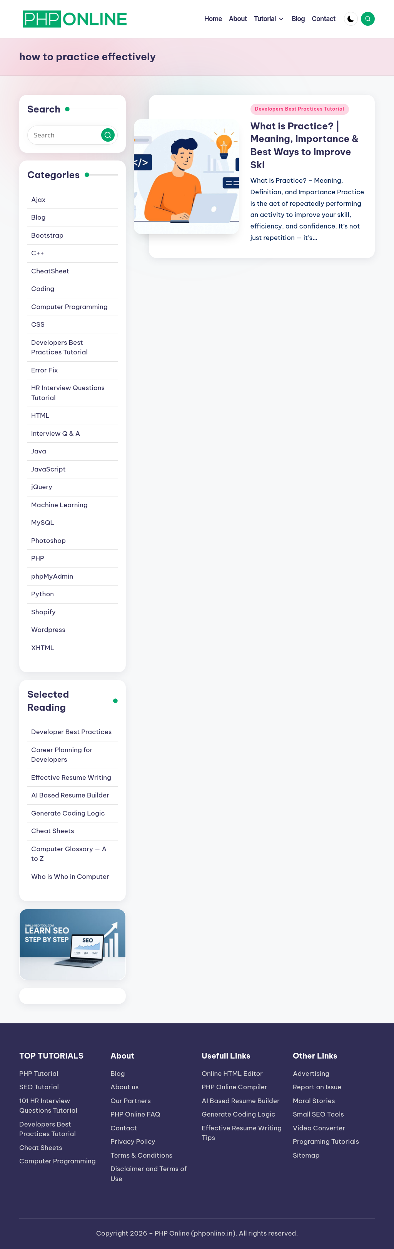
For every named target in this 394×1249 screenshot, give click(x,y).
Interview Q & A (55, 433)
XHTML (42, 648)
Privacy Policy (132, 1141)
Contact (123, 1128)
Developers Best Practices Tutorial (299, 109)
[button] (108, 135)
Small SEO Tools (318, 1114)
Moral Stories (314, 1101)
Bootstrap (47, 235)
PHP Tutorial (38, 1073)
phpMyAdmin (52, 576)
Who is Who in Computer (70, 876)
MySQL (42, 522)
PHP (37, 558)
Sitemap (306, 1155)
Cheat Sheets (52, 831)
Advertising (311, 1073)
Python (42, 594)
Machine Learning (59, 505)
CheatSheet (50, 271)
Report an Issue (317, 1087)
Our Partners (130, 1101)
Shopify (43, 612)
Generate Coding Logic (68, 813)
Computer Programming (69, 307)
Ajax (38, 199)
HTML (40, 415)
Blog (38, 217)
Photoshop (48, 540)
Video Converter (319, 1128)
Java (38, 451)
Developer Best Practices (71, 732)
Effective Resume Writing (71, 777)
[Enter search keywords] (72, 135)
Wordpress (48, 629)
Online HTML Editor (232, 1073)
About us (124, 1087)
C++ (37, 253)
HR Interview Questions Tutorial (68, 393)
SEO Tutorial (39, 1087)
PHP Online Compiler (234, 1087)
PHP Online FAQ (135, 1114)
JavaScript (48, 469)
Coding (42, 289)
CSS (38, 324)
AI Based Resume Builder (70, 795)
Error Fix (44, 370)
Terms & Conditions (141, 1155)
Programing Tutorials (326, 1141)
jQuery (41, 487)
